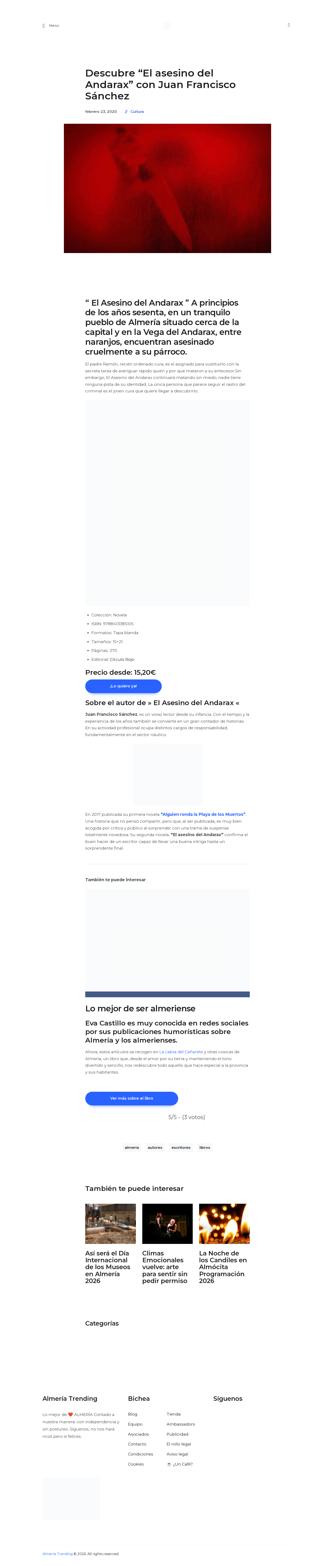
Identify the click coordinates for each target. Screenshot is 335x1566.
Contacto (137, 1447)
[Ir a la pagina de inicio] (167, 26)
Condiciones (140, 1457)
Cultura (137, 113)
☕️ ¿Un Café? (180, 1467)
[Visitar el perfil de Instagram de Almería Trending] (239, 1417)
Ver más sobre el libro (138, 1100)
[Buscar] (288, 25)
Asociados (138, 1437)
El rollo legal (179, 1447)
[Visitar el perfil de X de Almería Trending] (228, 1417)
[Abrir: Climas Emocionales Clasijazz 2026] (167, 1227)
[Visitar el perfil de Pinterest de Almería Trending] (251, 1417)
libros (205, 1150)
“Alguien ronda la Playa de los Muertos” (203, 816)
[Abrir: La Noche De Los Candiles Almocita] (224, 1227)
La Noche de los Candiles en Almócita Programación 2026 (223, 1270)
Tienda (174, 1417)
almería (132, 1150)
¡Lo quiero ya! (129, 687)
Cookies (136, 1467)
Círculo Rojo (122, 660)
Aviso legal (177, 1457)
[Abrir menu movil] (51, 26)
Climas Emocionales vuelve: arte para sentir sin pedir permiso (165, 1270)
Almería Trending (58, 1557)
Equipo (135, 1427)
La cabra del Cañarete (181, 1054)
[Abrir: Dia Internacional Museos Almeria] (110, 1227)
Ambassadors (181, 1427)
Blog (132, 1417)
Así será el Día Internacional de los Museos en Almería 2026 (107, 1270)
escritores (181, 1150)
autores (155, 1150)
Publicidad (177, 1437)
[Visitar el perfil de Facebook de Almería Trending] (216, 1417)
